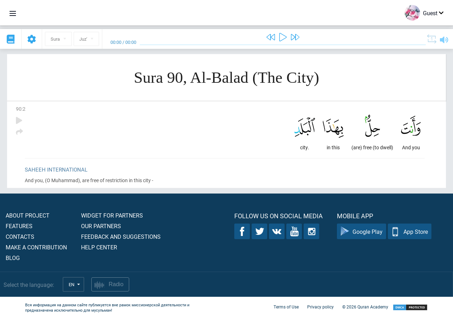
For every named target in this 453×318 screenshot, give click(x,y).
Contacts (20, 236)
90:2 (20, 108)
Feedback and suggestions (121, 236)
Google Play (361, 231)
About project (28, 215)
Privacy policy (320, 307)
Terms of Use (286, 307)
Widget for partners (112, 215)
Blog (13, 257)
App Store (409, 231)
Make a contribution (36, 247)
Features (19, 226)
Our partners (101, 226)
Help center (99, 247)
